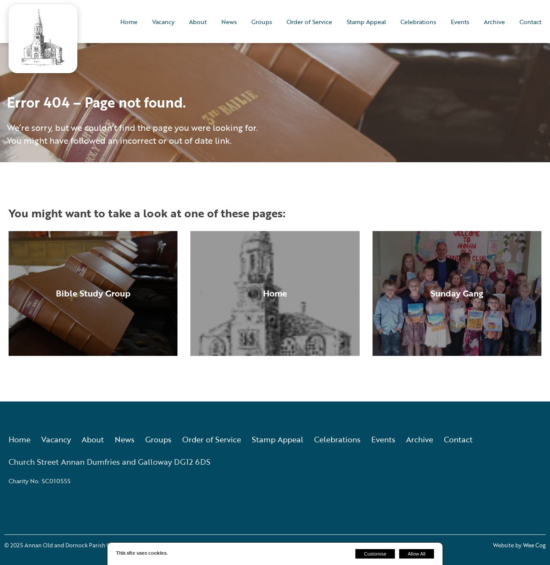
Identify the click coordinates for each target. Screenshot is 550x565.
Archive (494, 22)
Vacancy (163, 22)
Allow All (416, 553)
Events (460, 22)
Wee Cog (534, 545)
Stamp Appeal (366, 22)
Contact (530, 22)
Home (129, 22)
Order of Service (309, 22)
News (229, 22)
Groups (261, 22)
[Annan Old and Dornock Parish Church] (42, 63)
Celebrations (418, 22)
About (198, 22)
